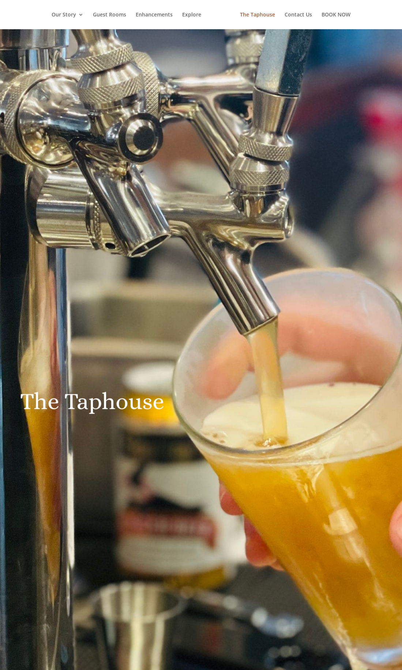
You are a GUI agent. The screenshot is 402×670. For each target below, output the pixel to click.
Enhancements (154, 15)
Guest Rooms (109, 15)
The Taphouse (257, 15)
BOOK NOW (336, 15)
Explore (191, 15)
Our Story (64, 15)
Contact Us (298, 15)
